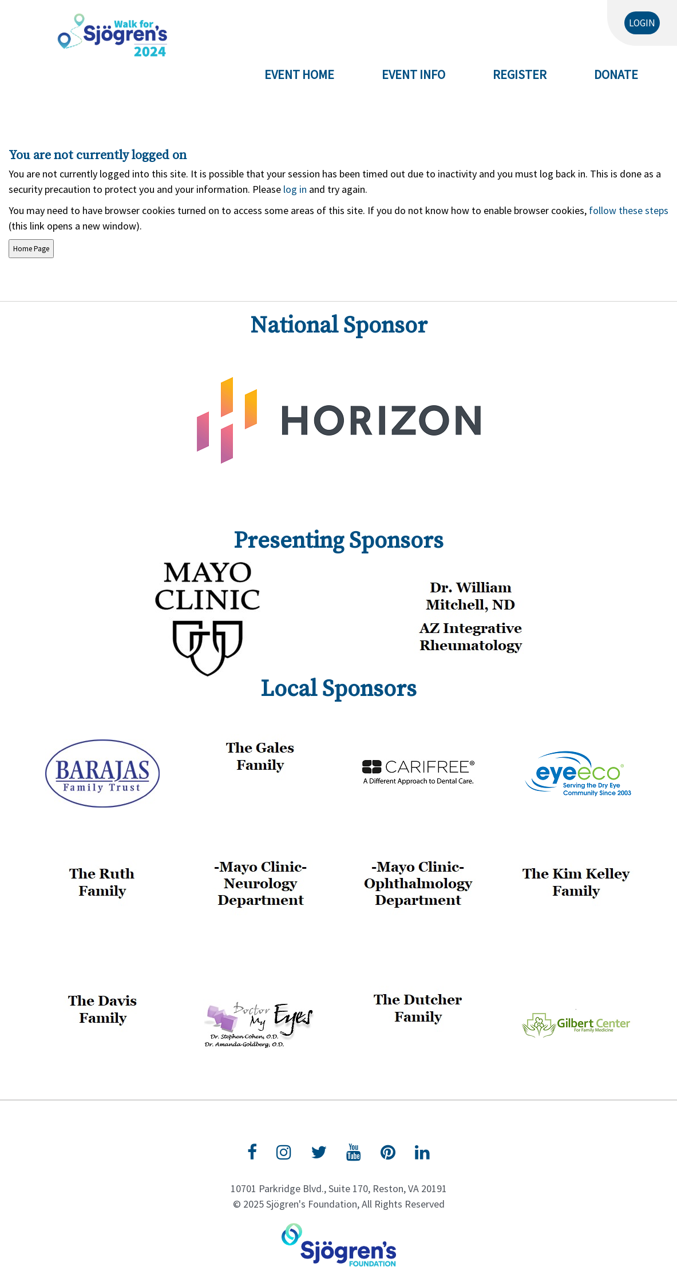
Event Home (299, 74)
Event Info (413, 74)
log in (295, 189)
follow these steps (627, 210)
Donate (616, 74)
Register (520, 74)
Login (642, 23)
